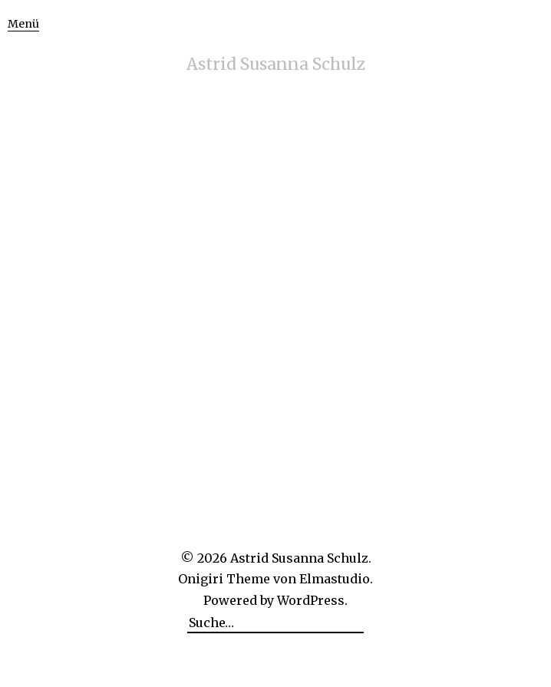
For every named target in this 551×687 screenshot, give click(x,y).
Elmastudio (334, 578)
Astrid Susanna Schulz (275, 64)
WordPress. (312, 600)
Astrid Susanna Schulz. (300, 558)
